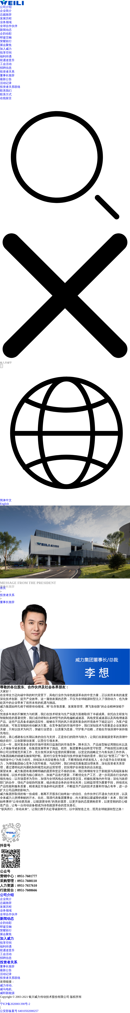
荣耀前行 (6, 930)
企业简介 (6, 899)
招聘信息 (6, 957)
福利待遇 (6, 946)
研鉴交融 (6, 926)
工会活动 (6, 954)
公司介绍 (7, 895)
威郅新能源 (7, 993)
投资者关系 (7, 595)
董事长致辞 (7, 602)
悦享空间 (6, 942)
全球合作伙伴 (8, 914)
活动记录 (6, 974)
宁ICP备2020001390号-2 (15, 1003)
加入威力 (7, 938)
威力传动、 (7, 985)
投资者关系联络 (10, 977)
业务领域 (6, 910)
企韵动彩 (6, 922)
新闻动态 (7, 919)
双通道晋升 (7, 950)
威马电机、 (7, 989)
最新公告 (6, 970)
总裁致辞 (6, 902)
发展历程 (6, 906)
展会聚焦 (6, 934)
